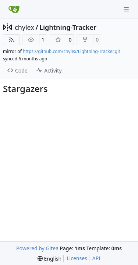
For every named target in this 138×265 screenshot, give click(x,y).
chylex (24, 27)
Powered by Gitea (37, 248)
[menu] (49, 258)
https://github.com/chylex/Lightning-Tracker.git (71, 51)
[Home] (14, 9)
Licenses (77, 258)
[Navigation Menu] (127, 9)
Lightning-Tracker (67, 27)
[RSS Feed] (11, 39)
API (96, 258)
